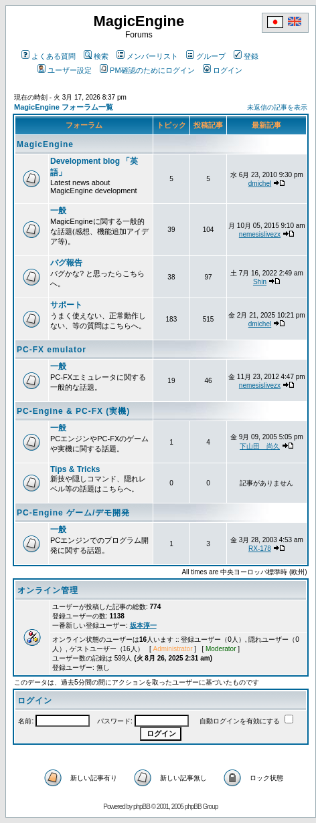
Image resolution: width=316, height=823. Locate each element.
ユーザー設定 (64, 70)
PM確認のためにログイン (147, 70)
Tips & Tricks (75, 469)
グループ (206, 56)
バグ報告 (66, 262)
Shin (259, 281)
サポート (66, 305)
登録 (246, 56)
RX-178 (259, 548)
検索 (96, 56)
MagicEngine (45, 144)
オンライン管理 (47, 590)
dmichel (259, 183)
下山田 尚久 (260, 446)
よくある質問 (48, 56)
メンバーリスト (147, 56)
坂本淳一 (143, 625)
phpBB (141, 806)
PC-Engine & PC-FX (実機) (73, 411)
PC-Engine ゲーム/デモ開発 (73, 512)
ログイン (222, 70)
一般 (58, 210)
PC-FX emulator (51, 349)
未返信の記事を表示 (277, 107)
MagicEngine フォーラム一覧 (63, 107)
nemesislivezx (260, 234)
